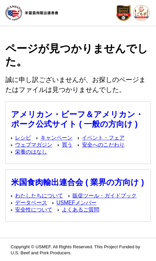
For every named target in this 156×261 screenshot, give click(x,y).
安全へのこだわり (103, 145)
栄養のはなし (31, 152)
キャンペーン (56, 138)
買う (67, 145)
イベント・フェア (103, 138)
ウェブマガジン (33, 145)
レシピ (23, 138)
